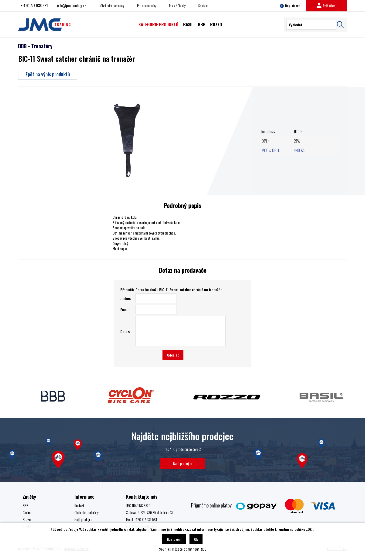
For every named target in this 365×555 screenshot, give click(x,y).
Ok (196, 539)
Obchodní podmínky (112, 5)
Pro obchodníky (146, 5)
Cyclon (27, 512)
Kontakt (203, 5)
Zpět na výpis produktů (47, 74)
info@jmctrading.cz (71, 5)
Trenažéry (41, 46)
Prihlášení (326, 5)
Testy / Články (177, 5)
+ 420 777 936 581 (34, 5)
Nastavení (174, 539)
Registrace (290, 5)
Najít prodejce (182, 463)
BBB (22, 46)
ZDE (203, 549)
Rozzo (27, 519)
